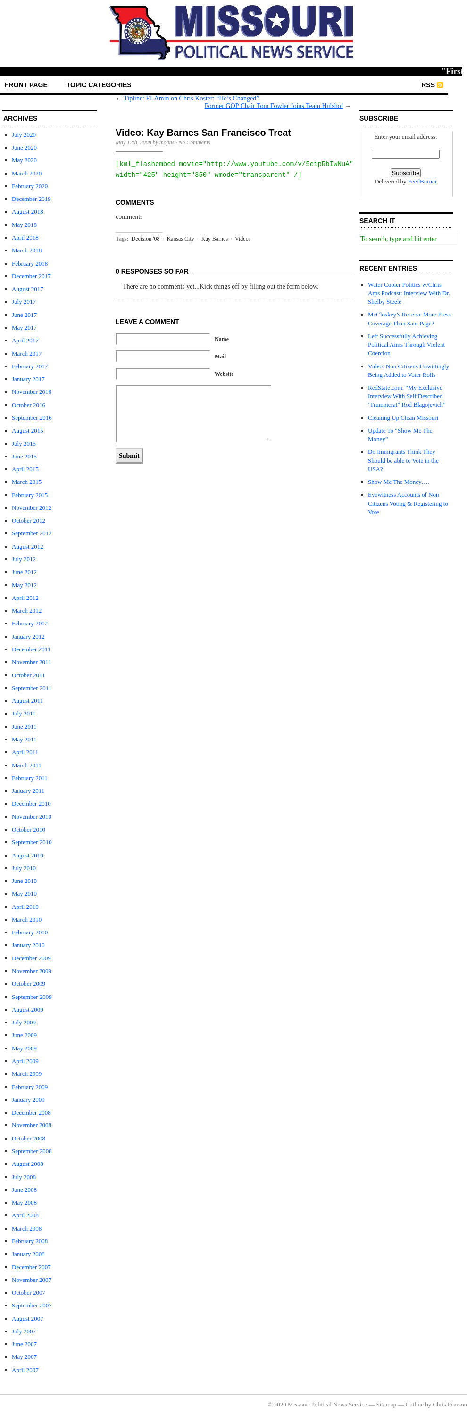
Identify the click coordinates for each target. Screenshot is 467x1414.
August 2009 (27, 1009)
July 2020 (24, 134)
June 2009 (24, 1035)
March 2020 (27, 173)
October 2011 (28, 675)
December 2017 (31, 276)
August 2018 (27, 211)
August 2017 (27, 288)
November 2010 (31, 816)
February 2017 (30, 366)
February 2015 (30, 495)
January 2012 (28, 636)
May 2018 (24, 224)
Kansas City (180, 238)
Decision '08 (146, 238)
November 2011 (31, 661)
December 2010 (31, 803)
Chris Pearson (450, 1404)
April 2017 (25, 340)
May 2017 (24, 327)
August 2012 (27, 546)
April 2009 (25, 1061)
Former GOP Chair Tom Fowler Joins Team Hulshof (274, 105)
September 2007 (32, 1305)
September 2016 (32, 417)
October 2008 (28, 1138)
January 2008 (28, 1253)
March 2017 (27, 353)
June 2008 (24, 1189)
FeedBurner (422, 181)
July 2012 (24, 559)
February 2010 (30, 932)
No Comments (194, 142)
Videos (242, 238)
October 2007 (28, 1292)
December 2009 (31, 958)
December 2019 (31, 198)
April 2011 (25, 752)
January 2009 (28, 1099)
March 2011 (27, 765)
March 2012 (27, 610)
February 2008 (30, 1241)
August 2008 (27, 1163)
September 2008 (32, 1151)
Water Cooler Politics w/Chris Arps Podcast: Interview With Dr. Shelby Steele (409, 293)
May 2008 (24, 1202)
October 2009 (28, 983)
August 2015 (27, 430)
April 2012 (25, 597)
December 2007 (31, 1267)
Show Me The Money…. (398, 481)
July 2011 (23, 713)
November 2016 (31, 391)
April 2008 (25, 1215)
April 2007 (25, 1369)
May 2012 (24, 585)
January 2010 (28, 944)
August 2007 (27, 1318)
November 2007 (31, 1279)
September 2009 (32, 996)
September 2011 (31, 687)
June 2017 (24, 314)
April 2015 (25, 469)
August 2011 (27, 700)
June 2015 (24, 456)
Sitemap (386, 1404)
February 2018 (30, 263)
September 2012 (32, 533)
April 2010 (25, 906)
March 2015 (27, 481)
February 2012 (30, 623)
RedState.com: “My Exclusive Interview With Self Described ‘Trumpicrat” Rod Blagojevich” (407, 396)
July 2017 (24, 301)
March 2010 (27, 919)
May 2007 (24, 1356)
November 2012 (31, 507)
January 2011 (28, 790)
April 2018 (25, 237)
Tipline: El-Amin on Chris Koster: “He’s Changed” (191, 98)
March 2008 (27, 1228)
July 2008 (24, 1177)
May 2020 (24, 160)
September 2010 (32, 842)
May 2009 (24, 1048)
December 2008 (31, 1112)
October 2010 (28, 829)
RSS (428, 85)
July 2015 (24, 443)
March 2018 (27, 250)
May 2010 (24, 893)
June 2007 (24, 1343)
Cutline (415, 1404)
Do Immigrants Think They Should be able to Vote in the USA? (403, 460)
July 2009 (24, 1022)
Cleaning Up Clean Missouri (403, 417)
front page (26, 85)
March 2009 (27, 1073)
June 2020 (24, 147)
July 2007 (24, 1331)
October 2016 (28, 404)
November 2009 (31, 970)
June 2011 (24, 726)
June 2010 (24, 880)
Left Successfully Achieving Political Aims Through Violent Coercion (406, 345)
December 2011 (31, 649)
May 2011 (24, 739)
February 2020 (30, 186)
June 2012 (24, 571)
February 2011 (30, 778)
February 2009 (30, 1086)
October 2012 (28, 520)
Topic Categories (99, 85)
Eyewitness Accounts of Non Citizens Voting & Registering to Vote (408, 503)
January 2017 (28, 379)
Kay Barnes (214, 238)
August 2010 (27, 855)
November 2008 (31, 1125)
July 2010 (24, 868)
